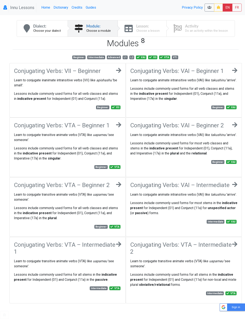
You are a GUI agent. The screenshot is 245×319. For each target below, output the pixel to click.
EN (227, 7)
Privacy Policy (192, 7)
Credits (77, 7)
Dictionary (61, 7)
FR (237, 7)
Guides (91, 7)
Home (45, 7)
